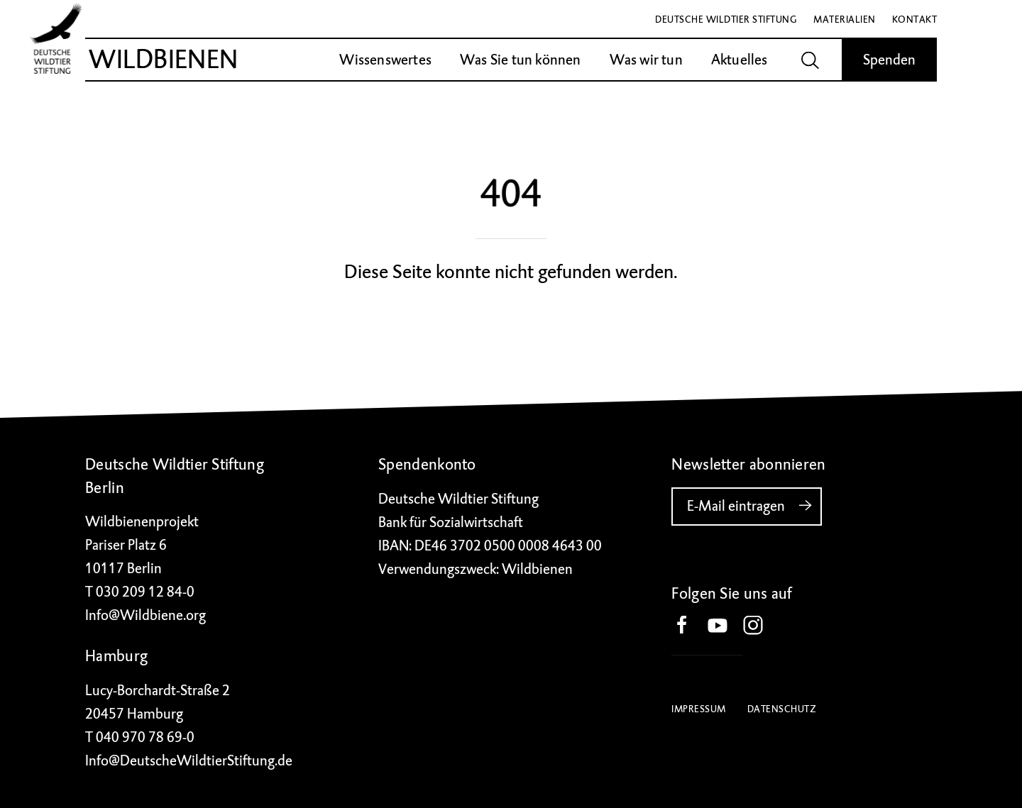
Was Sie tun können (520, 60)
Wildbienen (163, 59)
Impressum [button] (698, 709)
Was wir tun (646, 60)
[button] (689, 626)
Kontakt (915, 19)
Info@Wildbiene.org (145, 615)
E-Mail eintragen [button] (754, 505)
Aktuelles (739, 60)
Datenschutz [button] (782, 709)
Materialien (844, 19)
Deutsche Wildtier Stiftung (726, 19)
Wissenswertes (385, 60)
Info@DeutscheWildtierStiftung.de (188, 761)
